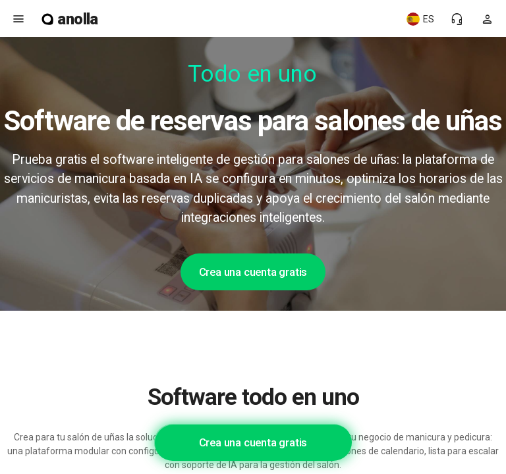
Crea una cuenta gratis (253, 271)
